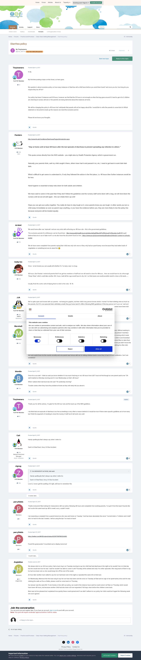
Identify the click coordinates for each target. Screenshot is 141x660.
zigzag (18, 466)
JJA (18, 297)
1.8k (19, 483)
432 (19, 343)
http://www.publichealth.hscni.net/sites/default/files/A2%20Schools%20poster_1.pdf (93, 233)
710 (19, 242)
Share (112, 50)
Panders (18, 135)
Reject (70, 349)
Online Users (13, 31)
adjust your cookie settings (67, 655)
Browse (12, 27)
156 (19, 314)
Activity (21, 27)
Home (37, 2)
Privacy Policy (66, 647)
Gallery (22, 31)
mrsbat (18, 225)
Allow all (99, 349)
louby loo (18, 262)
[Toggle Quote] (31, 471)
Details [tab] (70, 316)
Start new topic (104, 58)
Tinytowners (22, 49)
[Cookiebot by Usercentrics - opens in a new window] (103, 309)
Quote (34, 127)
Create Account (96, 2)
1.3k (19, 388)
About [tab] (100, 316)
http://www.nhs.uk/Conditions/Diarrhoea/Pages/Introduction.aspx (49, 139)
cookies (21, 655)
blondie (18, 371)
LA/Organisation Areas (54, 31)
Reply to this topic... (27, 620)
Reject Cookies (125, 655)
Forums (40, 31)
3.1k (19, 279)
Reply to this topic (122, 58)
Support (30, 27)
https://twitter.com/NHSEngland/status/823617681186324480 (47, 536)
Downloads (31, 31)
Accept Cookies (109, 655)
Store (38, 27)
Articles (50, 2)
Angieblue (18, 562)
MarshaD (18, 326)
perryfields (18, 502)
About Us (58, 2)
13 (18, 579)
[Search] (108, 27)
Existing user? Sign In (81, 3)
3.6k (19, 152)
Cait (18, 435)
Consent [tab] (41, 316)
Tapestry (66, 2)
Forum (44, 2)
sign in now (53, 610)
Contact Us (76, 647)
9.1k (19, 452)
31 (18, 85)
